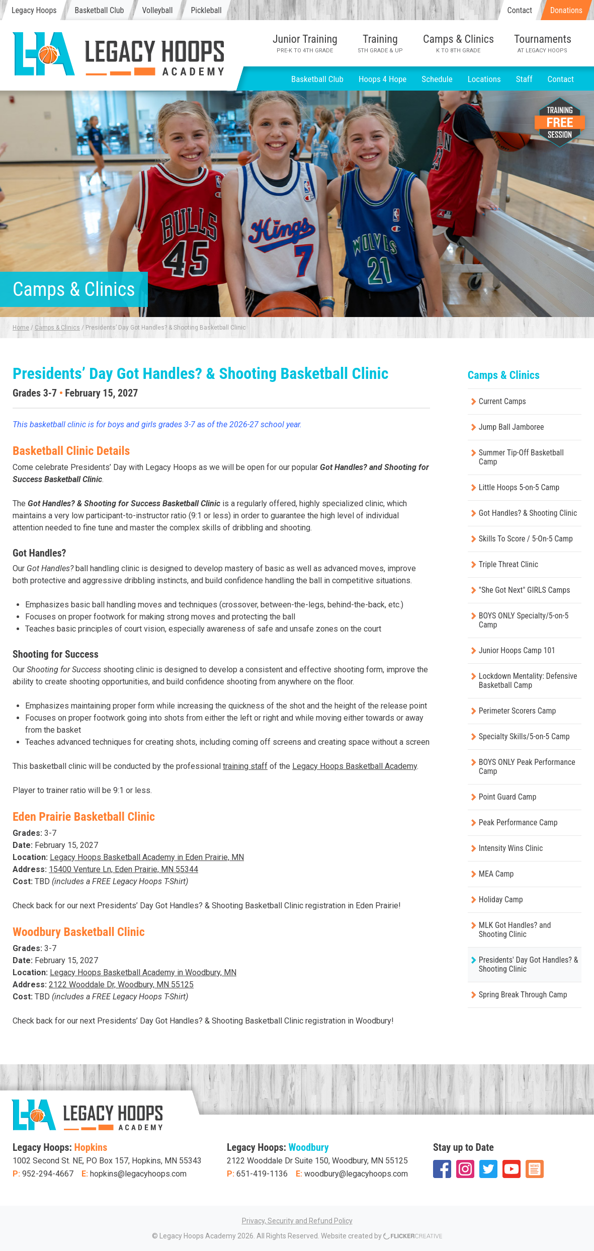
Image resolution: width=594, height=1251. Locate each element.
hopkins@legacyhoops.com (138, 1174)
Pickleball (206, 10)
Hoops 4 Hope (382, 79)
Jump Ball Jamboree (511, 427)
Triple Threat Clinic (508, 564)
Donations (566, 10)
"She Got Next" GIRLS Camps (524, 590)
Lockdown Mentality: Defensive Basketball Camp (528, 680)
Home (21, 327)
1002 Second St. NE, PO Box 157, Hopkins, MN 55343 (107, 1160)
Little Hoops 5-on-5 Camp (519, 487)
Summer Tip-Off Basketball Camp (521, 457)
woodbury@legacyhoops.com (356, 1174)
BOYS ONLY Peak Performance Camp (527, 766)
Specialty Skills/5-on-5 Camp (524, 736)
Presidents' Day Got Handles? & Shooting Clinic (528, 964)
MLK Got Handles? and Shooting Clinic (515, 929)
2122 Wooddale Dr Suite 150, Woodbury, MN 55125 (317, 1160)
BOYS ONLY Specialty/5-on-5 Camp (524, 620)
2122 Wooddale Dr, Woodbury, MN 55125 (121, 984)
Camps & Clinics (458, 43)
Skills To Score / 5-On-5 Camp (526, 538)
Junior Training (305, 43)
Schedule (436, 79)
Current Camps (502, 401)
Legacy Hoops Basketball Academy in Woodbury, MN (143, 972)
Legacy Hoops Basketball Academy (354, 766)
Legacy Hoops (34, 10)
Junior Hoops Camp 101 (517, 650)
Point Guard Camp (507, 797)
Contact (519, 10)
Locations (484, 79)
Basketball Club (99, 10)
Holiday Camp (501, 899)
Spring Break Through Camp (523, 994)
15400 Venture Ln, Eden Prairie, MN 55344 (123, 869)
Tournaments (542, 43)
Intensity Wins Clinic (511, 848)
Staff (524, 79)
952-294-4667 (47, 1174)
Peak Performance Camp (518, 822)
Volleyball (157, 10)
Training (380, 43)
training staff (245, 766)
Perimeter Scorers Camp (517, 711)
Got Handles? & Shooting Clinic (528, 513)
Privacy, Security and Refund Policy (297, 1221)
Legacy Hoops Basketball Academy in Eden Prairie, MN (147, 857)
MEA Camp (496, 874)
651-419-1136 (262, 1174)
